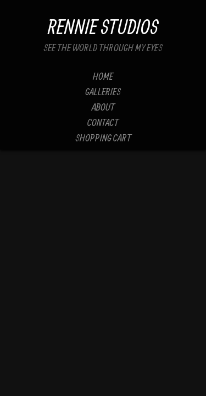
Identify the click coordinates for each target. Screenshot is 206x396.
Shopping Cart (103, 138)
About (103, 107)
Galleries (103, 91)
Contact (103, 122)
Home (103, 76)
